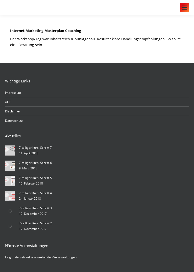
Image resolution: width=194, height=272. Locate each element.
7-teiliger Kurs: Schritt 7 (35, 147)
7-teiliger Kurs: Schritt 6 (35, 163)
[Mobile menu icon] (184, 7)
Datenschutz (14, 120)
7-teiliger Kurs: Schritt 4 (35, 193)
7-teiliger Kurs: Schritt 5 (35, 178)
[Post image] (10, 150)
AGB (8, 102)
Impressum (13, 92)
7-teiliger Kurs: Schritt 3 (35, 208)
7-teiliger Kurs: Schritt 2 (35, 223)
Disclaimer (12, 111)
